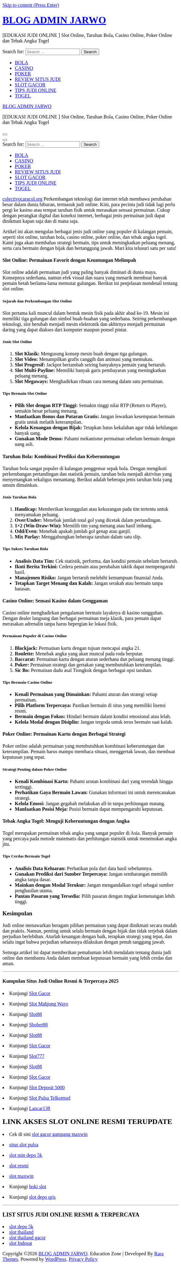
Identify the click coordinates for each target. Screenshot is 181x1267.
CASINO (24, 68)
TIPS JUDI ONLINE (35, 90)
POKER (23, 73)
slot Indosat (20, 1243)
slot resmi (19, 1165)
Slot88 (35, 1014)
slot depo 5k (21, 1226)
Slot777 (36, 1056)
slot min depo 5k (25, 1155)
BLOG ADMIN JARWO (54, 20)
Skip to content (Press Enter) (30, 5)
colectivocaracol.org (22, 199)
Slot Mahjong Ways (48, 1003)
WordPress (55, 1259)
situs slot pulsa (23, 1144)
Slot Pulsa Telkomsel (49, 1098)
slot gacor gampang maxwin (59, 1134)
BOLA (21, 62)
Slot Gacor (39, 993)
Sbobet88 (38, 1024)
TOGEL (23, 95)
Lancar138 (39, 1108)
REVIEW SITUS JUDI (38, 79)
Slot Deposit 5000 (47, 1087)
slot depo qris (42, 1197)
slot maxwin (21, 1176)
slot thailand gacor (27, 1237)
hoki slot (37, 1186)
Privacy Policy (83, 1259)
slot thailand (21, 1232)
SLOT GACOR (30, 84)
